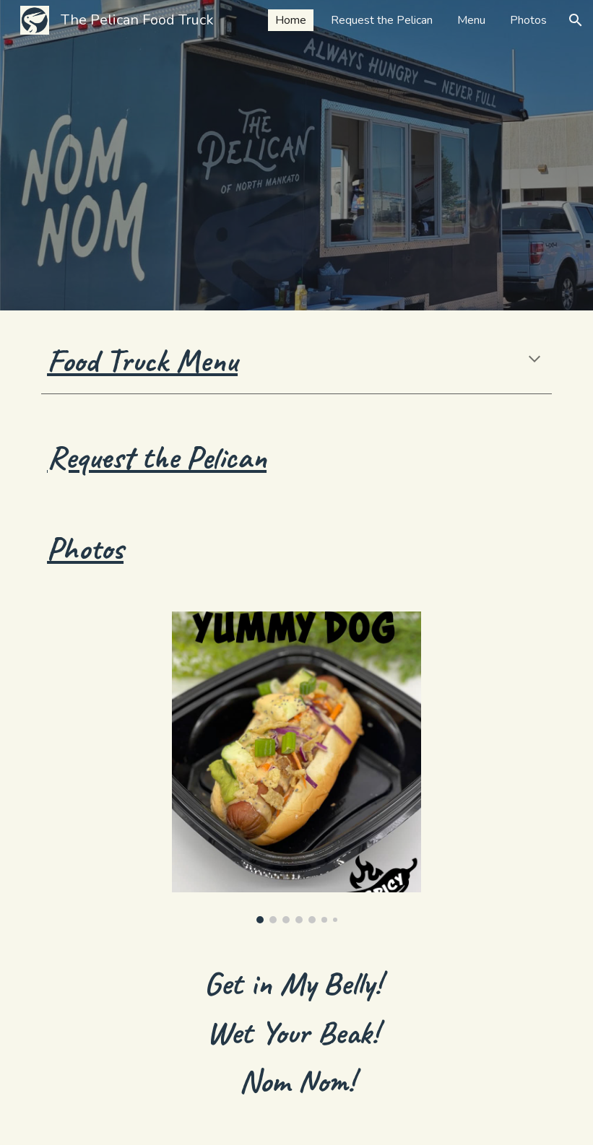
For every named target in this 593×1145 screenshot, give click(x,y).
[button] (575, 20)
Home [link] (290, 20)
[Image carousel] (296, 767)
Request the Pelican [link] (382, 20)
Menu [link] (471, 20)
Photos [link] (528, 20)
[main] (296, 360)
